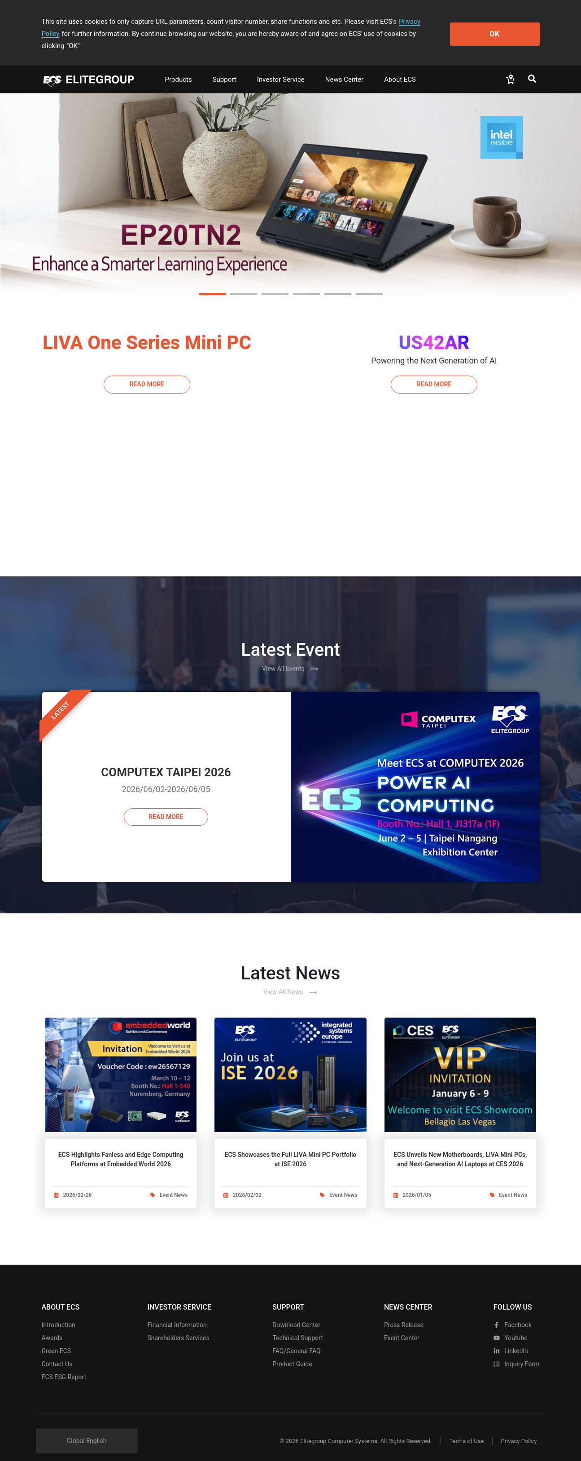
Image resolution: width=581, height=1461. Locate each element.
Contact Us (57, 1353)
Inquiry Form (517, 1353)
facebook (513, 1314)
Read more (166, 805)
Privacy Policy (419, 22)
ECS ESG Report (64, 1366)
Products (178, 67)
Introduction (58, 1314)
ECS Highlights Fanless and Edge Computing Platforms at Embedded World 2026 (120, 1147)
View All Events (290, 657)
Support (224, 67)
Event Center (401, 1327)
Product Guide (292, 1353)
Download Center (296, 1314)
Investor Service (281, 67)
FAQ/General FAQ (296, 1340)
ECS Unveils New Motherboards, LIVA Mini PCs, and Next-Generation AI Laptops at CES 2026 (460, 1147)
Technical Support (297, 1327)
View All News (290, 980)
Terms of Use (465, 1430)
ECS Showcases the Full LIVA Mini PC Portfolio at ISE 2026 (290, 1147)
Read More (147, 372)
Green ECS (56, 1340)
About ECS (400, 67)
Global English (87, 1430)
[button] (212, 282)
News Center (344, 67)
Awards (52, 1327)
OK (503, 27)
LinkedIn (511, 1340)
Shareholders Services (178, 1327)
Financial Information (176, 1314)
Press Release (404, 1314)
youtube (511, 1327)
